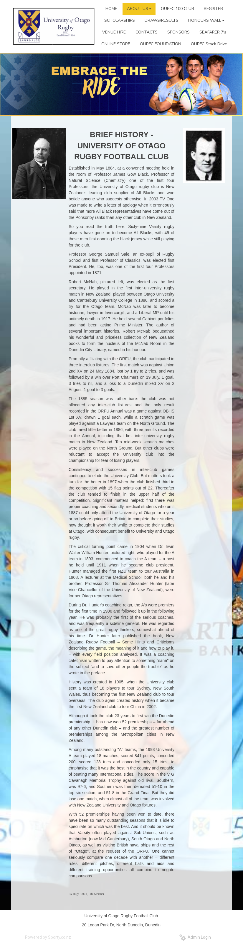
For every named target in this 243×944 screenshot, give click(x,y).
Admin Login (195, 937)
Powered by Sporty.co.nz (48, 937)
